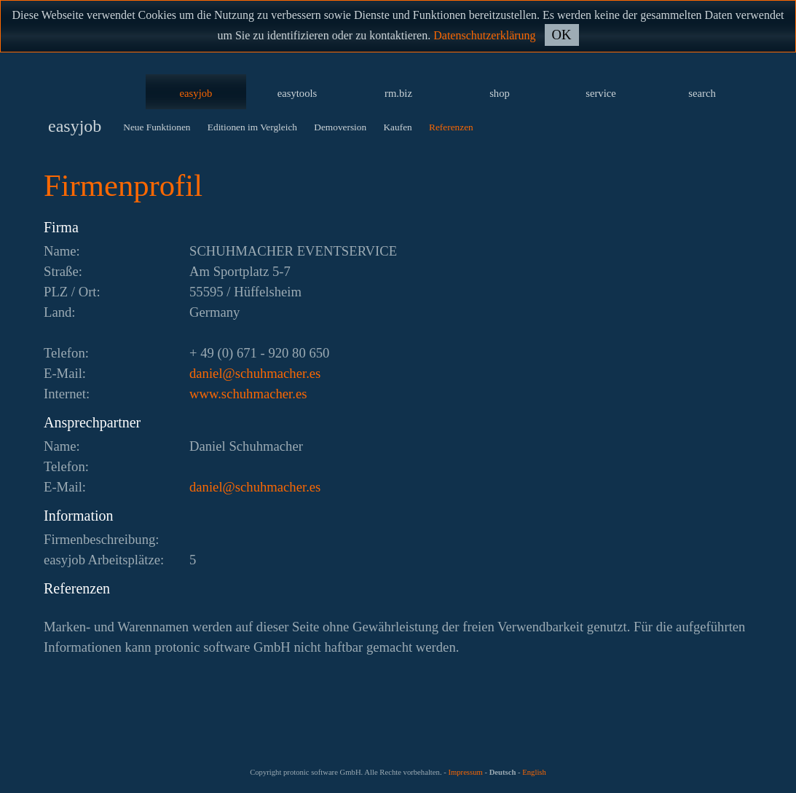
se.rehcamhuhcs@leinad (254, 373)
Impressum (465, 772)
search (701, 93)
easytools (297, 93)
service (601, 93)
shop (499, 93)
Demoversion (340, 127)
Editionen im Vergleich (252, 127)
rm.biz (398, 93)
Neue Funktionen (156, 127)
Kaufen (397, 127)
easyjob (196, 93)
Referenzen (451, 127)
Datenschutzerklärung (484, 35)
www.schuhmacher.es (248, 393)
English (534, 772)
